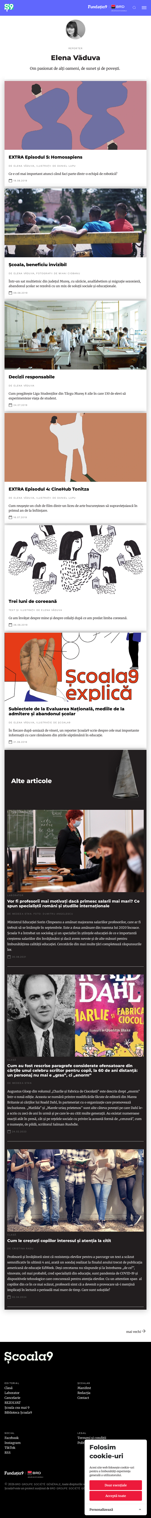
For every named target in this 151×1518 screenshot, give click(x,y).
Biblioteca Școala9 (18, 1412)
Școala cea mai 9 (17, 1408)
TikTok (10, 1448)
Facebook (12, 1438)
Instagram (13, 1443)
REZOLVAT (13, 1403)
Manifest (84, 1388)
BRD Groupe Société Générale (38, 1484)
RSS (8, 1453)
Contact (83, 1398)
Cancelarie (12, 1398)
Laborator (12, 1393)
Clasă (9, 1388)
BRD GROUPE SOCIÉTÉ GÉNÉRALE (73, 1488)
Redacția (83, 1393)
